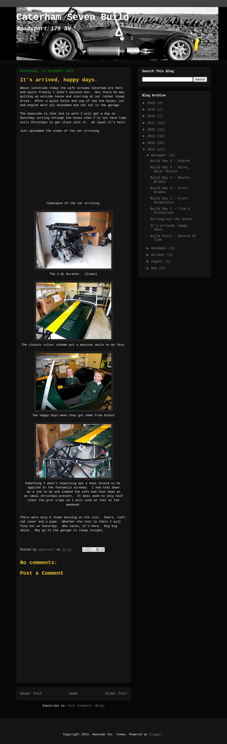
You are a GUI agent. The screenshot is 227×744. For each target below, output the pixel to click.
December (160, 155)
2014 (152, 143)
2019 (152, 109)
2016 (152, 129)
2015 (152, 136)
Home (73, 694)
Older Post (116, 694)
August (158, 261)
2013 (152, 149)
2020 (152, 103)
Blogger (155, 734)
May (155, 268)
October (159, 255)
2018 (152, 116)
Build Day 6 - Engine (170, 161)
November (160, 248)
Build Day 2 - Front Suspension (169, 200)
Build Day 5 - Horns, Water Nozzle (170, 169)
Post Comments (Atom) (86, 706)
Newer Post (31, 694)
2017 (152, 123)
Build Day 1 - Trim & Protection (170, 211)
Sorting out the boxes (171, 219)
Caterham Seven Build (72, 17)
